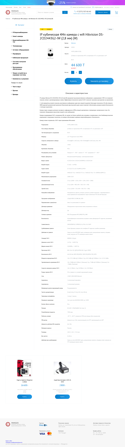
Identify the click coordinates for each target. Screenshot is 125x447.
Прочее (15, 90)
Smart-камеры (18, 36)
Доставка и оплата (109, 7)
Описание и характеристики (77, 93)
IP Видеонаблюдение (20, 32)
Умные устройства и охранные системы (20, 74)
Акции (29, 7)
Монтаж (16, 7)
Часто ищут (17, 86)
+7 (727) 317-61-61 (84, 11)
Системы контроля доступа (19, 62)
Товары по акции (16, 83)
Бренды (15, 94)
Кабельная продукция (20, 58)
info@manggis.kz (97, 7)
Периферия (17, 54)
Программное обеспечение (17, 68)
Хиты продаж (9, 7)
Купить (73, 81)
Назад (110, 29)
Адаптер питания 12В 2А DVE (62, 381)
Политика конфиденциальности (14, 442)
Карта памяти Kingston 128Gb (24, 381)
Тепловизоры (17, 46)
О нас (24, 7)
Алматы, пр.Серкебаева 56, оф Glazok (81, 7)
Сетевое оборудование (21, 50)
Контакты (117, 7)
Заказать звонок (103, 12)
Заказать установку (99, 81)
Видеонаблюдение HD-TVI (21, 41)
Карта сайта (9, 441)
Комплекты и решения (20, 79)
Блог (20, 7)
